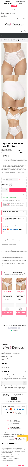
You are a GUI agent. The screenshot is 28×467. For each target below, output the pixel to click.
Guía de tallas (21, 179)
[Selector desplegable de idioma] (24, 19)
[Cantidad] (5, 190)
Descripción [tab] (5, 240)
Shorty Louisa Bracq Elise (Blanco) (20, 296)
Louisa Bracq (7, 291)
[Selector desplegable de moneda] (19, 19)
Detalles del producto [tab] (18, 240)
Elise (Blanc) (5, 152)
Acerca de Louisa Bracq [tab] (8, 244)
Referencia (4, 149)
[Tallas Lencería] (12, 179)
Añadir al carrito (17, 190)
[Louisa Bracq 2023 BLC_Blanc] (10, 184)
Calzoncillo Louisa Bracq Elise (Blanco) (7, 296)
